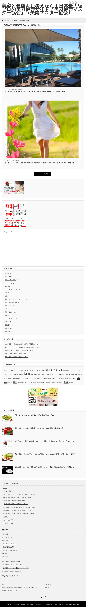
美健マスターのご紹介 (11, 302)
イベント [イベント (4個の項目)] (15, 370)
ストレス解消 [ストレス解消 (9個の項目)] (44, 370)
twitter (73, 2)
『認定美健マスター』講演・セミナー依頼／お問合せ (19, 513)
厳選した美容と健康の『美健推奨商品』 (16, 353)
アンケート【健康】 (10, 279)
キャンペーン (8, 283)
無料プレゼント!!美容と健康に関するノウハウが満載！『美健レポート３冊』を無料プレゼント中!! (44, 441)
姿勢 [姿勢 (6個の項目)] (59, 374)
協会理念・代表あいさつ (10, 550)
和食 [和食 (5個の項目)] (32, 374)
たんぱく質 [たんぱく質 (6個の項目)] (8, 370)
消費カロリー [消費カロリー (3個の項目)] (19, 378)
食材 (6, 331)
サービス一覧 (7, 491)
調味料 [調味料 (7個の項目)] (60, 382)
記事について (7, 556)
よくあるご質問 (8, 520)
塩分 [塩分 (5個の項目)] (41, 374)
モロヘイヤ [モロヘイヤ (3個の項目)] (66, 370)
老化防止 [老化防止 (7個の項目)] (21, 382)
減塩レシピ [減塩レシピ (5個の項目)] (29, 378)
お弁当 (7, 273)
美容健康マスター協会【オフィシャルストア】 (16, 568)
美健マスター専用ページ (10, 523)
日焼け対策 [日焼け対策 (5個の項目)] (64, 374)
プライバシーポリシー (9, 543)
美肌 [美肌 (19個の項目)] (15, 382)
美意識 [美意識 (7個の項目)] (9, 382)
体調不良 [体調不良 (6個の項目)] (15, 374)
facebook (76, 2)
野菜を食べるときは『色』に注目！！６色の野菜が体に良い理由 (34, 415)
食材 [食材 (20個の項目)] (66, 382)
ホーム (5, 488)
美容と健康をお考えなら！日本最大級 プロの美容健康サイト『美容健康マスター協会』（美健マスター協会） (41, 604)
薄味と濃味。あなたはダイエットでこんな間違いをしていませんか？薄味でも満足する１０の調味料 (45, 454)
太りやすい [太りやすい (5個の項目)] (53, 374)
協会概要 (5, 534)
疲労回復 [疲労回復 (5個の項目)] (41, 378)
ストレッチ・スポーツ (12, 289)
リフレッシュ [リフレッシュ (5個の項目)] (74, 370)
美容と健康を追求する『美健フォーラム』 (16, 357)
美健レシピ (8, 305)
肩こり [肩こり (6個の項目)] (44, 382)
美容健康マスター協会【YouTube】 (13, 564)
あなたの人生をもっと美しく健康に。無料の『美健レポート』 (22, 347)
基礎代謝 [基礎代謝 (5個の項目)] (37, 374)
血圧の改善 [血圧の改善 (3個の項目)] (55, 382)
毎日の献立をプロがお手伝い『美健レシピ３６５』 (19, 350)
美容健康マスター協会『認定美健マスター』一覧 (17, 510)
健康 (13, 89)
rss (70, 2)
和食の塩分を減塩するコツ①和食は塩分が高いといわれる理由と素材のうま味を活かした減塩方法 (44, 467)
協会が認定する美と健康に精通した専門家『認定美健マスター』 (23, 344)
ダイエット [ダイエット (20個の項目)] (56, 370)
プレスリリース (7, 537)
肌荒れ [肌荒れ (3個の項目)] (34, 382)
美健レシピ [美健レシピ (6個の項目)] (64, 378)
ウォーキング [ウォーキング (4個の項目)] (22, 370)
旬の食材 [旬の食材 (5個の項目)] (71, 374)
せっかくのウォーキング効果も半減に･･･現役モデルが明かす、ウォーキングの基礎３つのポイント (39, 163)
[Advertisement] (43, 248)
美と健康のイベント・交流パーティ (15, 299)
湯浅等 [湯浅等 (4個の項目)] (36, 378)
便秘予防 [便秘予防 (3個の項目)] (21, 374)
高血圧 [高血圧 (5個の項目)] (71, 382)
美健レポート (8, 308)
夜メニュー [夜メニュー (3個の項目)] (46, 374)
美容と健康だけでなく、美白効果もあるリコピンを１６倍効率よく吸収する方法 (39, 428)
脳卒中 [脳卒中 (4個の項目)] (49, 382)
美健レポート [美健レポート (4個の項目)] (73, 378)
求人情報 (5, 540)
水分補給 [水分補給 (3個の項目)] (12, 378)
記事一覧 (20, 89)
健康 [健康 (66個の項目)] (27, 374)
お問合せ (5, 516)
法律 (6, 296)
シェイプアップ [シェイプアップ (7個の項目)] (32, 370)
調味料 (7, 325)
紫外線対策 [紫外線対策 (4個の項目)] (47, 378)
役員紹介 (5, 553)
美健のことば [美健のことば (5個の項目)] (56, 378)
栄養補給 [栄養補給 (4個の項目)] (77, 374)
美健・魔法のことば (10, 312)
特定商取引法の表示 (8, 547)
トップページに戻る (42, 174)
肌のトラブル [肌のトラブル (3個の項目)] (28, 382)
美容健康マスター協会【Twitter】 (12, 561)
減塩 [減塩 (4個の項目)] (24, 378)
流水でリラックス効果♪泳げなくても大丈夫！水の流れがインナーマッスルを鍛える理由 (36, 91)
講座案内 (7, 328)
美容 (16, 89)
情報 (6, 292)
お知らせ (7, 276)
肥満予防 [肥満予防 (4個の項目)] (39, 382)
